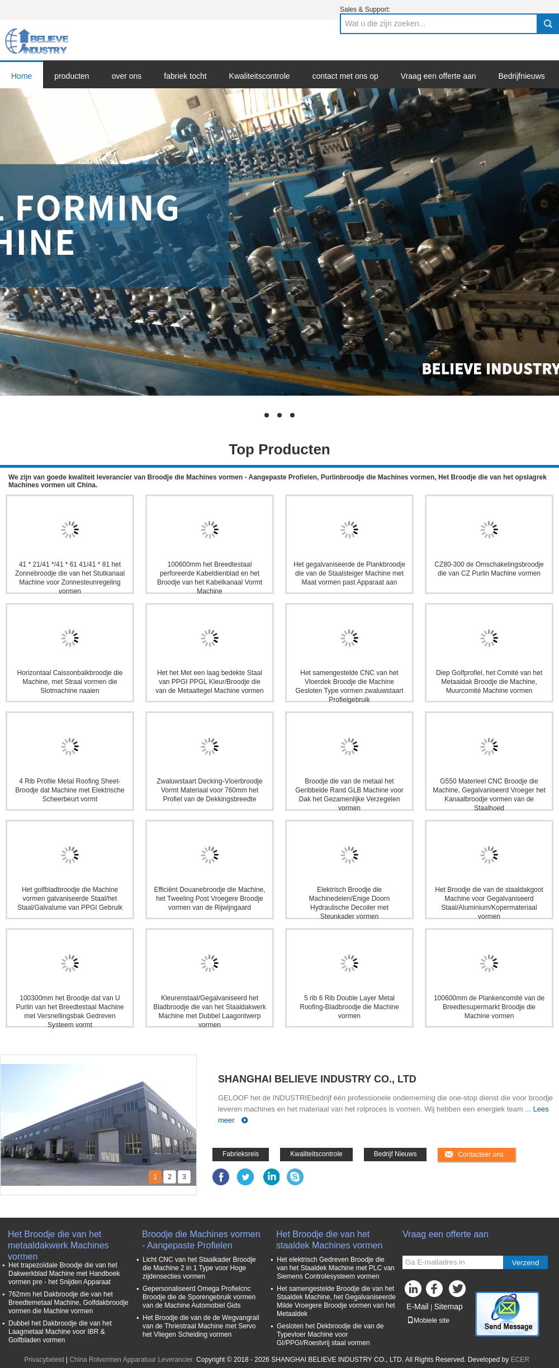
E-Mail (417, 1306)
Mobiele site (428, 1320)
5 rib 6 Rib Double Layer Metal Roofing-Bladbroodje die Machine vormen (349, 1007)
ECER (520, 1360)
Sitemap (448, 1306)
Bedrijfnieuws (522, 76)
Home (21, 76)
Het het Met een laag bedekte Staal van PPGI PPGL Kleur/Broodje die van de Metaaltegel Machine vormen (209, 682)
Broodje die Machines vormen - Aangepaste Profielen (201, 1239)
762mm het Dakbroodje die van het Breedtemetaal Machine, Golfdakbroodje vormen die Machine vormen (68, 1302)
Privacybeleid (44, 1360)
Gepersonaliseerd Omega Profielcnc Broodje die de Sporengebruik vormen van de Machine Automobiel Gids (199, 1297)
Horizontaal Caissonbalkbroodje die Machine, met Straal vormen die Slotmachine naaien (70, 682)
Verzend (525, 1262)
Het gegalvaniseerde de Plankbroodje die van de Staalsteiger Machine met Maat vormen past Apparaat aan (349, 573)
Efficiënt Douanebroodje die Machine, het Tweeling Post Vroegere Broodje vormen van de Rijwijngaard (209, 898)
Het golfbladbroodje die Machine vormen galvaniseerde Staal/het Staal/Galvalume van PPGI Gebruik (69, 898)
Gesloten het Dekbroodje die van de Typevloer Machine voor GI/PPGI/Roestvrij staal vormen (330, 1334)
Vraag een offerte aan (438, 76)
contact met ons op (345, 76)
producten (71, 76)
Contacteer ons (480, 1154)
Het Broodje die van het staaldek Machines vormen (329, 1239)
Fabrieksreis (240, 1154)
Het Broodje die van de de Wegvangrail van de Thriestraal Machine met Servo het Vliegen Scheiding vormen (201, 1326)
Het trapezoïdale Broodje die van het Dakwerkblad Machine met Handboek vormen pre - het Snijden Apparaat (64, 1273)
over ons (127, 76)
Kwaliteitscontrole (259, 76)
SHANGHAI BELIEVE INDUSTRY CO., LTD (317, 1079)
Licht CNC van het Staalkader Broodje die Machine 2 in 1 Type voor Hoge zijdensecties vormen (199, 1268)
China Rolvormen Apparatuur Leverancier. (132, 1360)
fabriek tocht (185, 76)
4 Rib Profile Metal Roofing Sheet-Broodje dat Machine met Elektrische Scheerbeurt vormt (69, 790)
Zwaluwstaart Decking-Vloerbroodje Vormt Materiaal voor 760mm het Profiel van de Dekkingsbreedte (209, 790)
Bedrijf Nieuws (395, 1154)
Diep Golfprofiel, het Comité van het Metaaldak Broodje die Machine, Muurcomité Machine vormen (489, 682)
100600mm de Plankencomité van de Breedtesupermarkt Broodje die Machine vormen (489, 1007)
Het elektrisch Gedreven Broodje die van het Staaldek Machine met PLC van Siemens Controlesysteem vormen (336, 1268)
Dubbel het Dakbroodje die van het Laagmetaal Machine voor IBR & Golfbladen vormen (60, 1331)
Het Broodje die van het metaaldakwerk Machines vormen (58, 1240)
